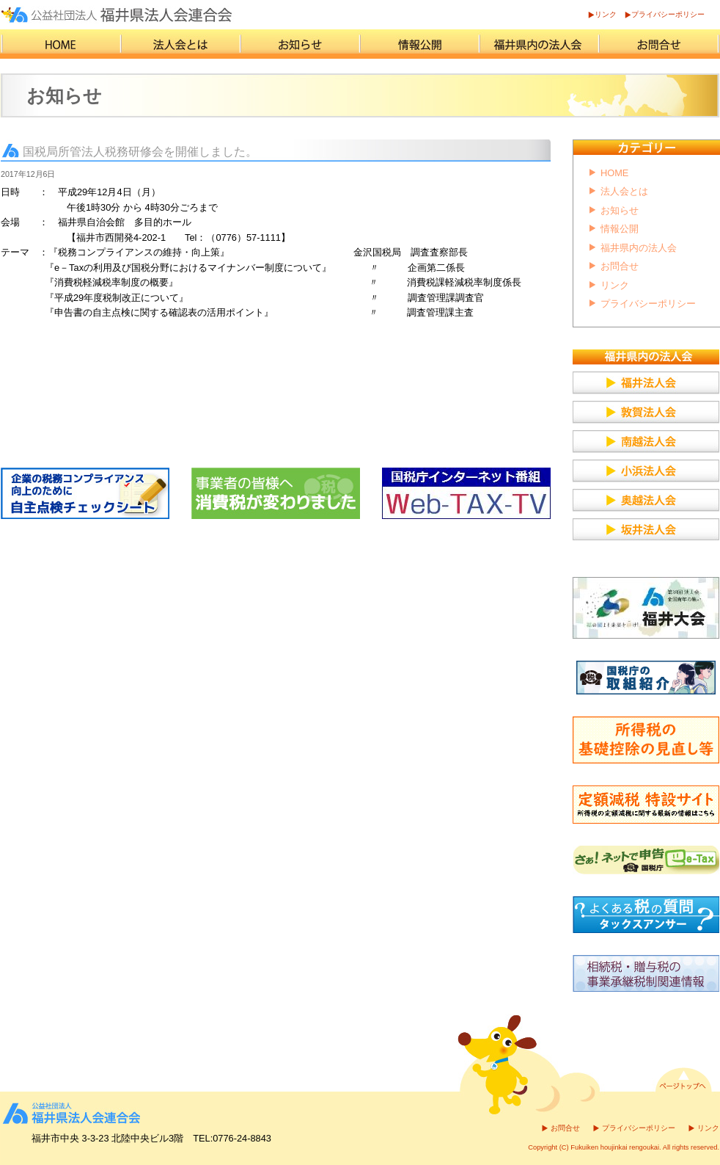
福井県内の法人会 (638, 247)
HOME (614, 172)
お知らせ (619, 210)
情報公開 (619, 228)
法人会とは (624, 191)
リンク (606, 14)
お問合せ (619, 266)
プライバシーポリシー (668, 14)
